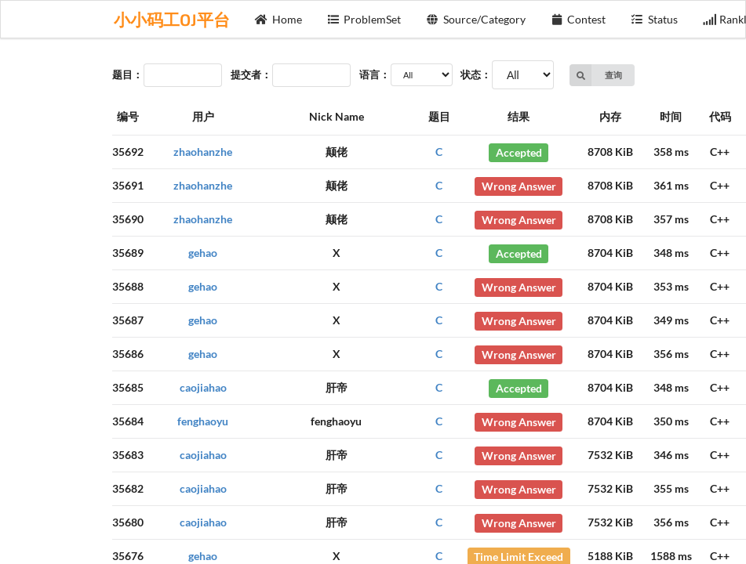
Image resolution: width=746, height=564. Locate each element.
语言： (374, 74)
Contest (578, 19)
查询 (596, 75)
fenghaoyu (202, 421)
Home (278, 19)
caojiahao (203, 387)
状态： (475, 74)
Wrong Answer (519, 185)
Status (654, 19)
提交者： (251, 74)
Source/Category (476, 19)
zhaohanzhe (202, 151)
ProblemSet (364, 19)
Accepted (519, 151)
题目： (127, 74)
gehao (202, 252)
